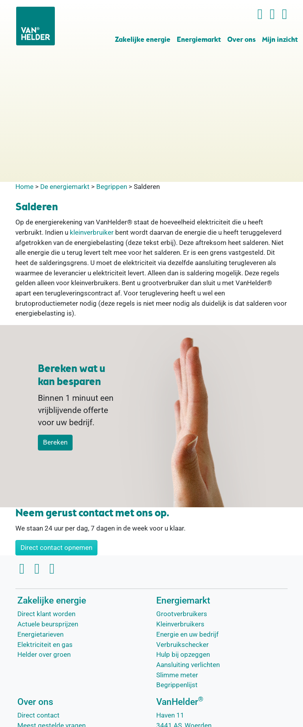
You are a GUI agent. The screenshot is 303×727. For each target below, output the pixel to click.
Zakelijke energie (142, 40)
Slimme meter (177, 675)
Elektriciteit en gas (45, 645)
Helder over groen (44, 654)
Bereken (55, 442)
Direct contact (38, 715)
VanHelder (179, 702)
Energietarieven (40, 634)
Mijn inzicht (280, 40)
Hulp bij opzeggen (183, 654)
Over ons (241, 40)
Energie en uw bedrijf (187, 634)
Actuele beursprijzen (47, 624)
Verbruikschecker (182, 645)
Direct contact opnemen (56, 547)
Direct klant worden (46, 614)
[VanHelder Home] (35, 26)
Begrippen (111, 187)
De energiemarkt (65, 187)
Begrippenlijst (177, 685)
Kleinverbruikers (180, 624)
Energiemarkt (199, 40)
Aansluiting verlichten (188, 665)
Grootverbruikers (181, 614)
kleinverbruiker (92, 232)
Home (24, 187)
